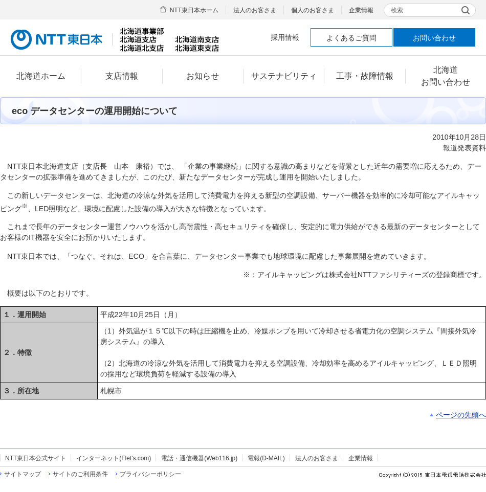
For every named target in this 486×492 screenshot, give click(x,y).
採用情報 (285, 37)
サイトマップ (22, 474)
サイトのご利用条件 (80, 474)
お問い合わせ (434, 38)
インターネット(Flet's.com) (113, 458)
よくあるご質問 (351, 38)
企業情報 (361, 10)
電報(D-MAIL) (266, 458)
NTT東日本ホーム (194, 10)
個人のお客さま (312, 10)
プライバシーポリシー (150, 474)
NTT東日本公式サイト (35, 458)
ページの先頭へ (461, 415)
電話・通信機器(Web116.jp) (199, 458)
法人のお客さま (254, 10)
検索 (397, 10)
